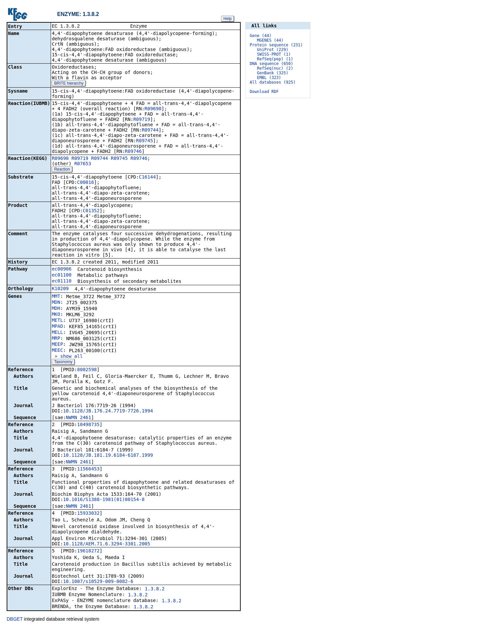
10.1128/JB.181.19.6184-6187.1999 (108, 455)
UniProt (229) (272, 49)
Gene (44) (260, 35)
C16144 (147, 177)
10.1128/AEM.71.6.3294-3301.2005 (106, 544)
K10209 (60, 289)
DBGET (15, 619)
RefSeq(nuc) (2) (275, 68)
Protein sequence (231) (276, 45)
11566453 (88, 469)
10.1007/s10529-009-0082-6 (98, 582)
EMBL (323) (269, 77)
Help (227, 18)
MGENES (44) (270, 40)
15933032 (88, 513)
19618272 (88, 551)
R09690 (153, 109)
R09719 (141, 120)
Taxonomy (63, 362)
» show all (67, 356)
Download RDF (264, 91)
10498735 (88, 425)
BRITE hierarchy (68, 84)
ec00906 (61, 269)
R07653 (82, 164)
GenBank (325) (272, 73)
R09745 (144, 141)
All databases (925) (272, 82)
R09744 (150, 130)
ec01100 (61, 275)
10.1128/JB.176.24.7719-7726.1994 (108, 411)
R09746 (133, 152)
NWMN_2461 (78, 418)
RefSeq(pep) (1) (275, 59)
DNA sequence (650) (271, 63)
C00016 (85, 183)
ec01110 (61, 281)
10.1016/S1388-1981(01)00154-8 (103, 500)
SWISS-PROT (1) (274, 54)
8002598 (87, 370)
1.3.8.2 (155, 589)
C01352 (91, 211)
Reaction (62, 170)
